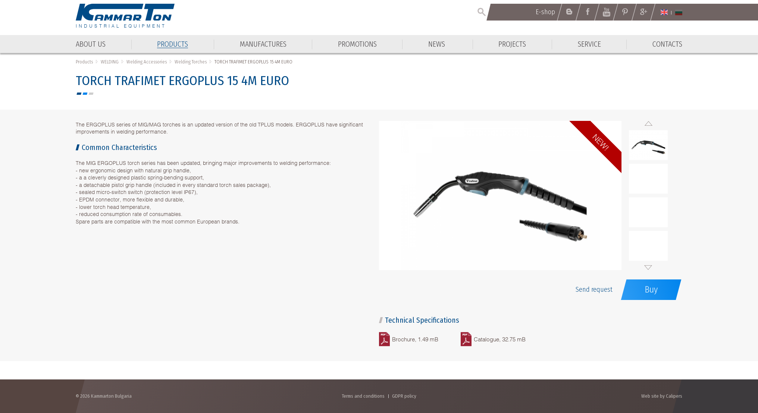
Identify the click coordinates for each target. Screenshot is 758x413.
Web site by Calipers (661, 396)
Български (678, 12)
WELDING (110, 62)
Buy (651, 289)
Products (84, 62)
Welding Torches (191, 62)
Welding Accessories (146, 62)
